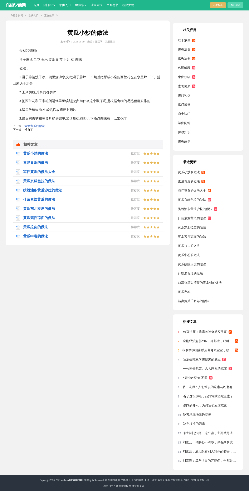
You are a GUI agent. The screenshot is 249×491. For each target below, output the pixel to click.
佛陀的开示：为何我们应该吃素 (205, 405)
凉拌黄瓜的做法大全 (192, 190)
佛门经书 (49, 5)
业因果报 (96, 5)
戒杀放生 (184, 40)
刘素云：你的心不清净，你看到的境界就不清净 (210, 442)
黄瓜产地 (184, 292)
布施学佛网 (16, 15)
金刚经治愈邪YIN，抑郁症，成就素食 (209, 341)
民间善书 (112, 5)
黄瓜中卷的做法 (189, 255)
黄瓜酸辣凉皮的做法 (192, 264)
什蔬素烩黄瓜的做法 (192, 218)
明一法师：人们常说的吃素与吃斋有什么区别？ (210, 387)
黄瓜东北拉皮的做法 (192, 227)
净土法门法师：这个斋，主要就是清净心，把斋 (210, 433)
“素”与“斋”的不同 (195, 377)
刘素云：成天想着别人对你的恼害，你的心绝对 (210, 451)
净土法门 (184, 113)
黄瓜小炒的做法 (189, 172)
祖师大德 (128, 5)
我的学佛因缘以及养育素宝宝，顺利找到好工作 (210, 350)
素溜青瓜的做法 (34, 126)
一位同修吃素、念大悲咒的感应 (205, 368)
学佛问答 (184, 123)
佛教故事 (184, 141)
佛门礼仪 (184, 95)
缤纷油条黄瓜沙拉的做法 (195, 209)
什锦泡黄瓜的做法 (190, 273)
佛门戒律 (184, 104)
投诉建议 (235, 5)
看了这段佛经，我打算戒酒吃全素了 (208, 396)
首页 (36, 5)
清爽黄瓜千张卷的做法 (193, 301)
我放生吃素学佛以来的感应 (202, 359)
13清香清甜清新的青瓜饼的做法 (200, 282)
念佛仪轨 (184, 77)
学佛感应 (81, 5)
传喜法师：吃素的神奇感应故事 (205, 331)
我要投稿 (218, 5)
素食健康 (49, 15)
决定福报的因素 (194, 424)
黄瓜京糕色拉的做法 (192, 199)
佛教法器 (184, 49)
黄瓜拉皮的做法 (189, 245)
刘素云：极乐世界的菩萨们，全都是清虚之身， (210, 460)
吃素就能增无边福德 (197, 414)
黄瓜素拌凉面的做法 (192, 236)
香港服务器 (138, 486)
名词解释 (184, 67)
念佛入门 (65, 5)
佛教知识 (184, 132)
